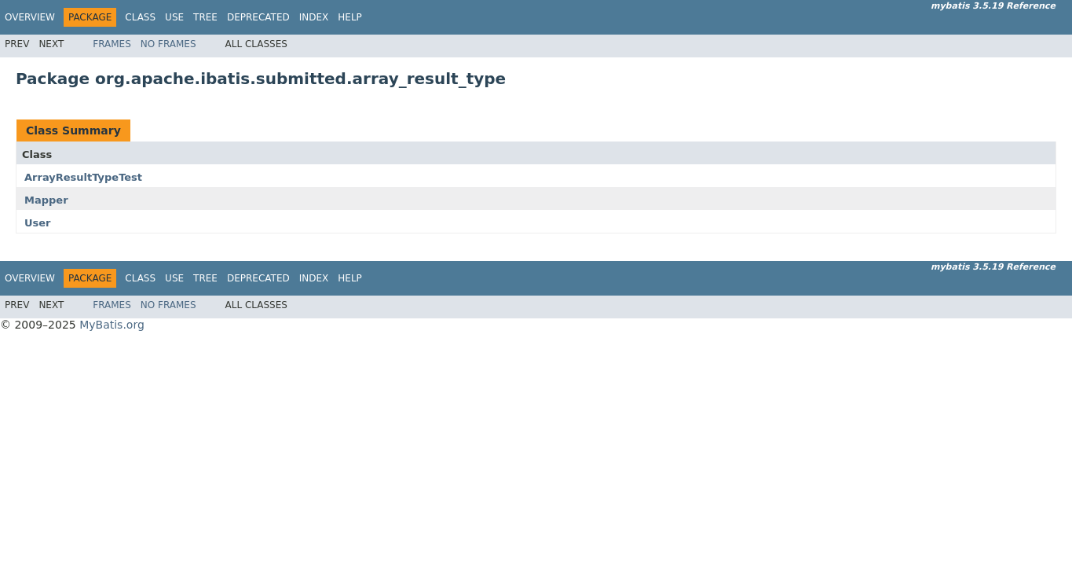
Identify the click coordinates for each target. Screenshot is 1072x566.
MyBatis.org (112, 324)
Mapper (46, 200)
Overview (30, 17)
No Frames (168, 44)
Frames (112, 44)
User (37, 223)
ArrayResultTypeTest (83, 177)
